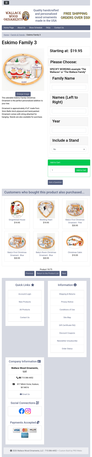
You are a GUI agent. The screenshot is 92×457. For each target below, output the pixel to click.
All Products (25, 310)
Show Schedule (35, 28)
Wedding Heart (46, 220)
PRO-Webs (77, 451)
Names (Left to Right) (65, 99)
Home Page (9, 28)
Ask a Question (55, 182)
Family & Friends (18, 35)
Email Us (25, 394)
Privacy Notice (67, 302)
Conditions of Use (67, 310)
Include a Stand (65, 140)
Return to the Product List (48, 273)
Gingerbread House (17, 220)
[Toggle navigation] (6, 3)
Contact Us (59, 28)
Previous (29, 273)
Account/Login (24, 294)
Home (6, 35)
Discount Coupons (67, 333)
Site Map (67, 317)
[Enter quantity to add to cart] (62, 170)
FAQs (48, 28)
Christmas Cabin (75, 252)
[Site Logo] (16, 16)
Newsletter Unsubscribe (67, 341)
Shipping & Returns (67, 294)
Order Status (67, 349)
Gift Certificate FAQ (67, 325)
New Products (25, 302)
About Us (21, 28)
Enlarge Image (23, 94)
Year (56, 121)
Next (64, 273)
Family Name (63, 78)
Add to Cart (81, 170)
